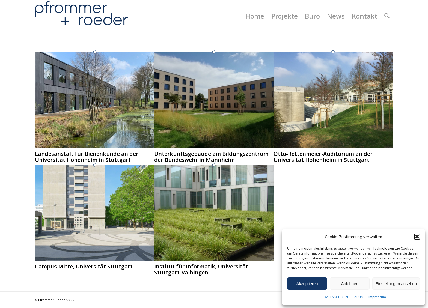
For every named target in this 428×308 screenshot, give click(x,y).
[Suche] (387, 16)
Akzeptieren (307, 283)
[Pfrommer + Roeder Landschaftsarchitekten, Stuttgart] (81, 16)
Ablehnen (349, 283)
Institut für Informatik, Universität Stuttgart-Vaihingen (201, 269)
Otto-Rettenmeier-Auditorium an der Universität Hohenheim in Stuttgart (323, 156)
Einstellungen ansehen (396, 283)
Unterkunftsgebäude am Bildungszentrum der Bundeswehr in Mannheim (211, 156)
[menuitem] (255, 16)
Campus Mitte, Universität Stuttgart (84, 266)
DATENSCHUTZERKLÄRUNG (345, 297)
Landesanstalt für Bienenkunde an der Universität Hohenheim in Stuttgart (86, 156)
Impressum (377, 297)
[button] (417, 236)
